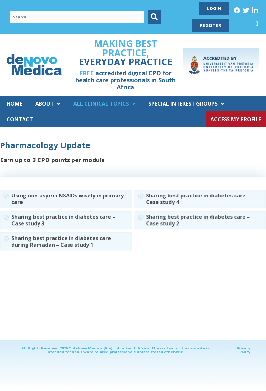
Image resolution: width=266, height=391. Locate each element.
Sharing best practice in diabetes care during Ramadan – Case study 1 (61, 241)
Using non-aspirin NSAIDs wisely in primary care (67, 198)
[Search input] (77, 17)
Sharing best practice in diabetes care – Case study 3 (63, 220)
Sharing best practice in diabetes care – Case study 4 (198, 198)
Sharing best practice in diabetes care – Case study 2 (198, 220)
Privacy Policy (243, 350)
